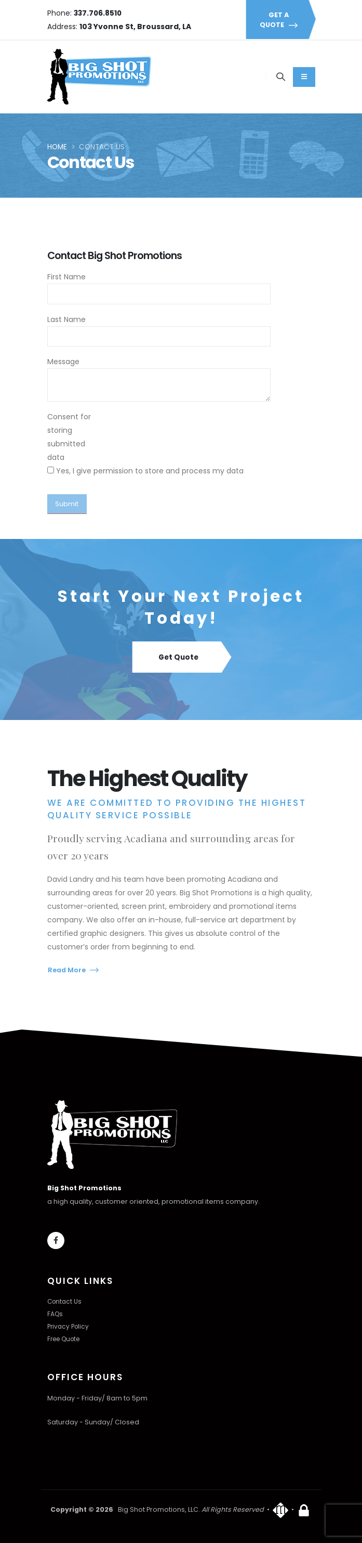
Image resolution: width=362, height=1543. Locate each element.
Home (57, 147)
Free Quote (66, 1338)
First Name (66, 277)
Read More (73, 970)
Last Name (66, 319)
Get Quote (181, 657)
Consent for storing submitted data (69, 437)
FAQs (55, 1313)
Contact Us (65, 1301)
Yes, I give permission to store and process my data (150, 471)
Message (63, 361)
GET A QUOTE (280, 20)
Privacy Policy (69, 1326)
